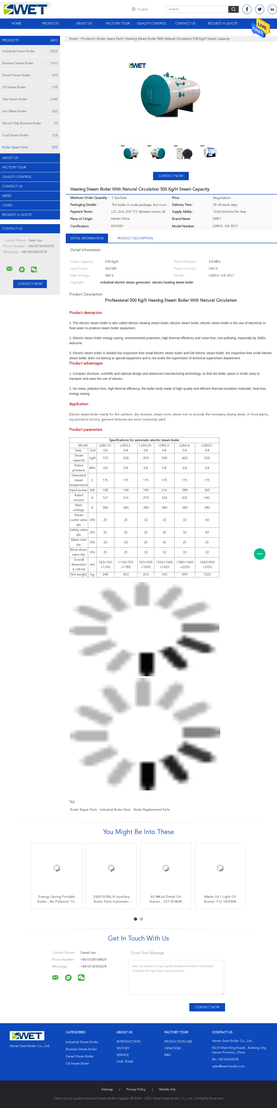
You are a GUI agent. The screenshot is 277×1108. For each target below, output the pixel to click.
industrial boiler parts (115, 809)
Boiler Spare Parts (30, 147)
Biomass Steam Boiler (30, 63)
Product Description (135, 238)
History (123, 1048)
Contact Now (171, 176)
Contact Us (185, 23)
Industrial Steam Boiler (30, 51)
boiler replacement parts (152, 809)
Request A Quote (223, 23)
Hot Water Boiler (30, 111)
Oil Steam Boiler (30, 87)
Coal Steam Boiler (30, 135)
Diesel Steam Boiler (30, 75)
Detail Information (86, 238)
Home (16, 23)
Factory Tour (118, 23)
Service (123, 1055)
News (6, 196)
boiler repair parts (83, 809)
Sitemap (107, 1089)
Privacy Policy (136, 1089)
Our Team (125, 1061)
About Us (84, 23)
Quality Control (151, 23)
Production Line (178, 1041)
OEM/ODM (172, 1048)
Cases (7, 205)
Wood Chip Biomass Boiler (30, 123)
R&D (167, 1055)
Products (50, 23)
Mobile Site (167, 1089)
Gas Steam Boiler (30, 99)
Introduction (128, 1041)
